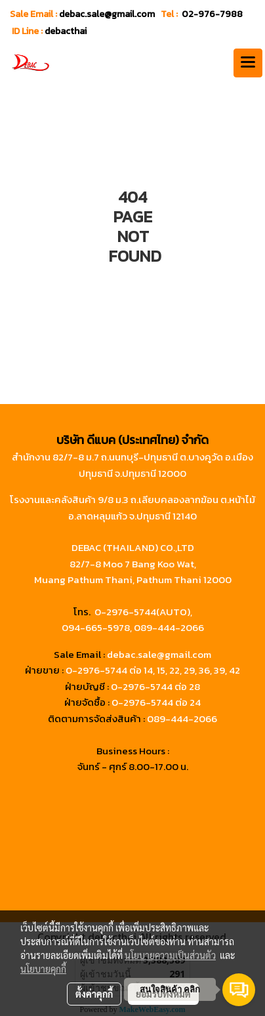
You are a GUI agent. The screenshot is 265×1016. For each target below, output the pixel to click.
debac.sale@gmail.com (159, 654)
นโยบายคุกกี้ (43, 969)
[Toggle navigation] (248, 63)
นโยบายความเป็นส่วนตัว (170, 955)
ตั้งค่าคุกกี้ (94, 994)
